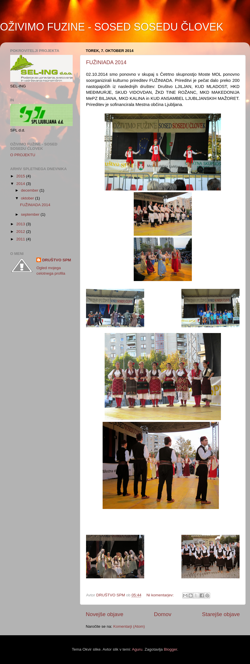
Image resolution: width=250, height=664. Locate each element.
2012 (21, 231)
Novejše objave (104, 614)
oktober (28, 198)
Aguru (137, 649)
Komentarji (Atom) (129, 626)
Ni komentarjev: (161, 595)
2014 (21, 183)
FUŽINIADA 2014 (106, 62)
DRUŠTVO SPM (56, 260)
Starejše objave (221, 614)
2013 (21, 224)
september (31, 214)
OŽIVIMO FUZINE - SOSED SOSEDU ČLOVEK (111, 27)
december (30, 190)
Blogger (170, 649)
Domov (163, 614)
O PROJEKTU (22, 155)
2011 (21, 239)
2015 (21, 176)
